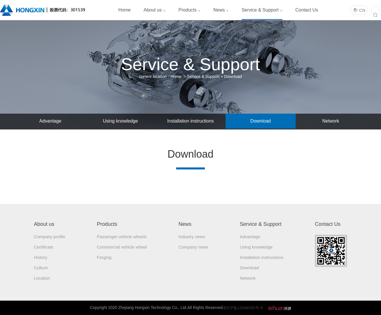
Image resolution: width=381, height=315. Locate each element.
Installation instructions (190, 121)
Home (124, 9)
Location (42, 278)
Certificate (43, 247)
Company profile (49, 236)
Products (189, 9)
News (220, 9)
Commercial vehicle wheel (122, 247)
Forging (104, 257)
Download (233, 76)
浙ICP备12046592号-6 (243, 308)
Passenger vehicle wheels (122, 236)
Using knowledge (120, 121)
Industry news (191, 236)
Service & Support (262, 9)
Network (330, 121)
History (40, 257)
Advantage (50, 121)
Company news (193, 247)
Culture (41, 267)
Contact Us (306, 9)
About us (155, 9)
